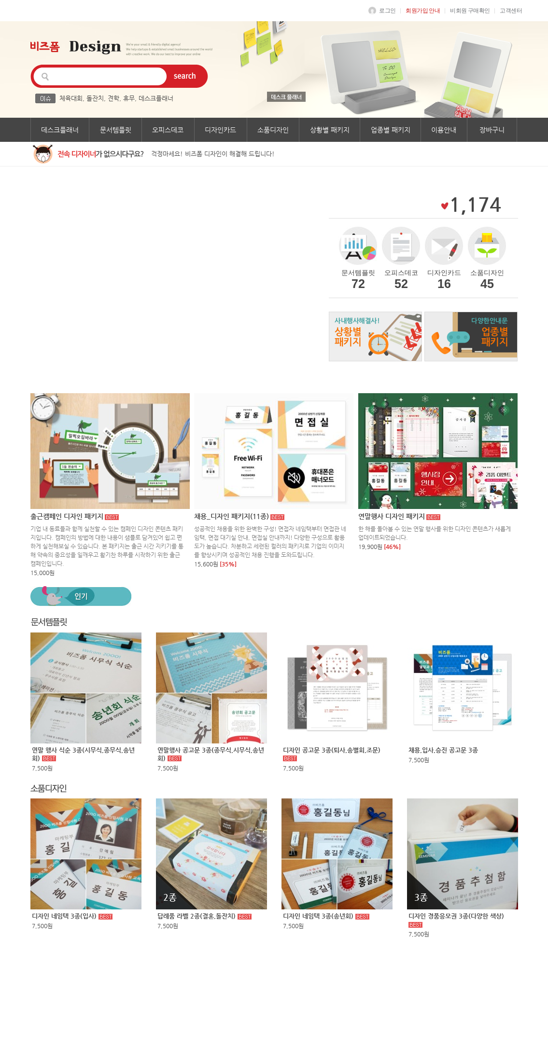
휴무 (129, 98)
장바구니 (492, 130)
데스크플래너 (156, 98)
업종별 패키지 (390, 130)
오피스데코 (167, 130)
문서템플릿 (115, 130)
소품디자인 (273, 130)
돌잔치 (95, 98)
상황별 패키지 (330, 130)
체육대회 (71, 98)
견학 (113, 98)
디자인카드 (220, 130)
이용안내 (443, 130)
